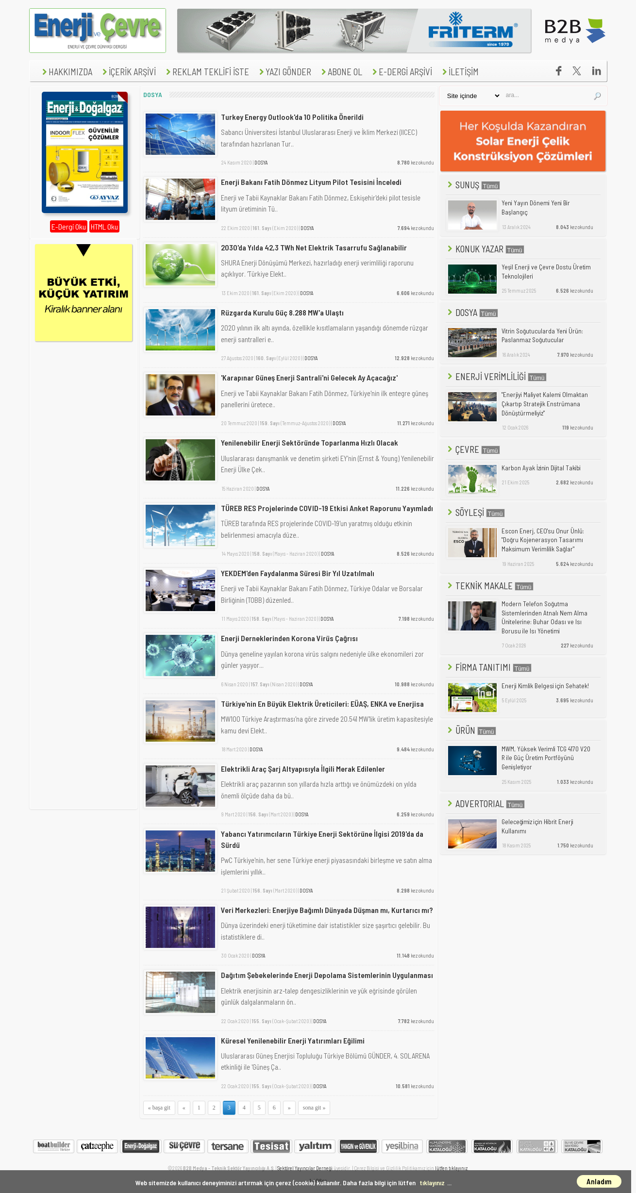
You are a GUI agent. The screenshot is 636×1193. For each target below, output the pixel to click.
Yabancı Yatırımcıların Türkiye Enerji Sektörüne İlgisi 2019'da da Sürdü (322, 839)
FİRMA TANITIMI (489, 667)
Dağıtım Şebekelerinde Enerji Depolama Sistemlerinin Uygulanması (327, 974)
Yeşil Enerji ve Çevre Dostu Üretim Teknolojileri (546, 271)
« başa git (159, 1107)
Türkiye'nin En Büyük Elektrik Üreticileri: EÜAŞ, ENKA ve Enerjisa (322, 703)
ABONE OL (340, 71)
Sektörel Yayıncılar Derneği (305, 1168)
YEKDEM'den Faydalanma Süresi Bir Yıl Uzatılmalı (297, 573)
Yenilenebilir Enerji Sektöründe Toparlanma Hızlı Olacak (309, 442)
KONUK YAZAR (485, 248)
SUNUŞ (473, 184)
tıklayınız (432, 1182)
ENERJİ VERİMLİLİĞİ (496, 376)
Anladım (599, 1181)
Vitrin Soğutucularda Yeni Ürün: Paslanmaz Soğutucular (542, 335)
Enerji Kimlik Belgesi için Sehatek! (545, 686)
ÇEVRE (473, 449)
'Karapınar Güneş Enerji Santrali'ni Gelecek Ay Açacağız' (309, 377)
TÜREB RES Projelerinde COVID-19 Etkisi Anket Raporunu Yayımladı (327, 508)
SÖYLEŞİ (475, 512)
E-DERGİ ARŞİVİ (401, 71)
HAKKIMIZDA (66, 71)
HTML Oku (104, 226)
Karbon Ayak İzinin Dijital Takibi (541, 468)
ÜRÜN (471, 730)
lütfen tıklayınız (451, 1168)
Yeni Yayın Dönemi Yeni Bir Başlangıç (536, 207)
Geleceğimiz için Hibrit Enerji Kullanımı (537, 826)
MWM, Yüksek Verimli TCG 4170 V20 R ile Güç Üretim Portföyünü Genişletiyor (546, 758)
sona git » (314, 1107)
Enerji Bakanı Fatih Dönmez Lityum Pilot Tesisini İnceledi (311, 181)
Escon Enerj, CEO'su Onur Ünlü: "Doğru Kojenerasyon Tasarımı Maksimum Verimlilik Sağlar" (543, 540)
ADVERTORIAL (485, 803)
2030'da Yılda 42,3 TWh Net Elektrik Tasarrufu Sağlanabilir (314, 247)
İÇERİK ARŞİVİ (128, 71)
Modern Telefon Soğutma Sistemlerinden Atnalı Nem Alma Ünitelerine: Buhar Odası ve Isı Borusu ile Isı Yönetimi (544, 617)
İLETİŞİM (459, 71)
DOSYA (261, 162)
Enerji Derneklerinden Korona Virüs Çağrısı (289, 638)
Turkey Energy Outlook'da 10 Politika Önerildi (292, 116)
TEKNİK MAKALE (490, 585)
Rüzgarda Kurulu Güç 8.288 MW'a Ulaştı (282, 312)
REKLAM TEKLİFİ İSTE (206, 71)
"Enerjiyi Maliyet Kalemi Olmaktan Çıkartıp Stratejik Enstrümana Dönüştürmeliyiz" (545, 403)
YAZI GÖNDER (284, 71)
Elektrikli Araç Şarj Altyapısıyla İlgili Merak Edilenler (303, 768)
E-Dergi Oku (68, 226)
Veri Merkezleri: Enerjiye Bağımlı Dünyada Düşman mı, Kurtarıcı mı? (327, 909)
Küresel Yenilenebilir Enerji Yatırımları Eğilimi (293, 1040)
